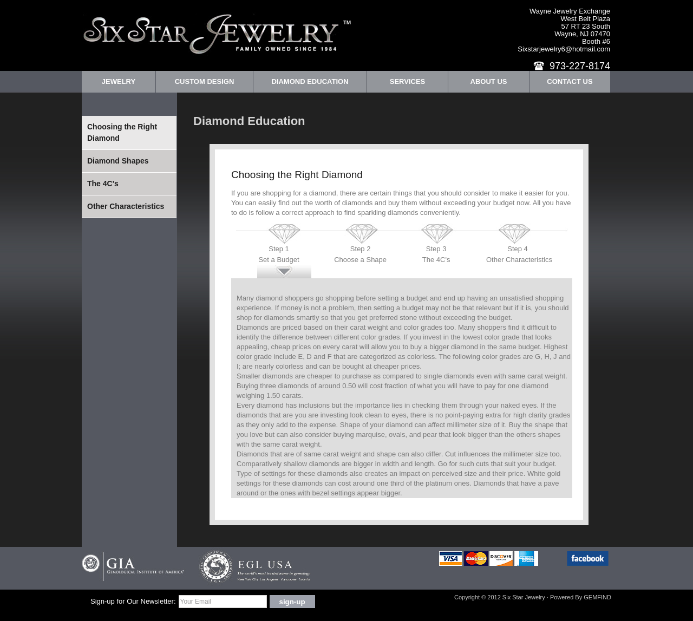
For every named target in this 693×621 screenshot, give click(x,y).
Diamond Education (309, 81)
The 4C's (103, 183)
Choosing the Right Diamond (122, 132)
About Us (488, 81)
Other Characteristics (125, 206)
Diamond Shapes (118, 160)
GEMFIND (597, 597)
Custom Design (204, 81)
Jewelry (118, 81)
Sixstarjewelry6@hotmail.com (564, 49)
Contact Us (569, 81)
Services (408, 81)
